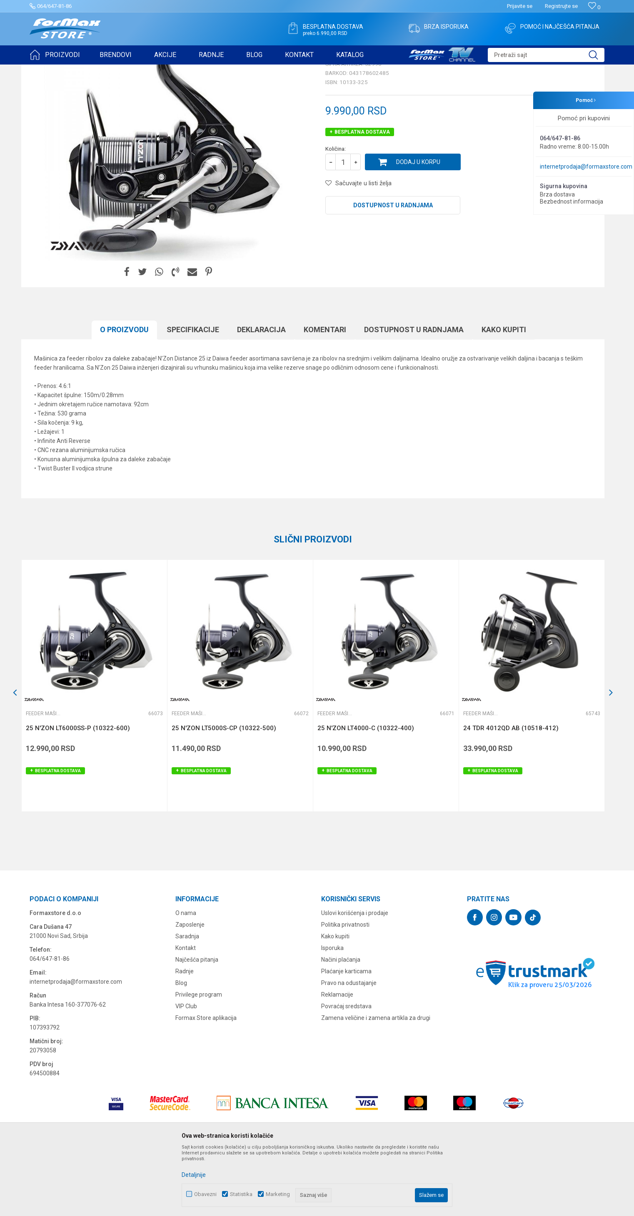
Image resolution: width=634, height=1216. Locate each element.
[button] (546, 55)
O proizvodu (124, 394)
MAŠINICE (105, 70)
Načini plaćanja (340, 1024)
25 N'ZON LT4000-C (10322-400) (365, 792)
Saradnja (187, 1000)
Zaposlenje (190, 989)
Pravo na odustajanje (349, 1047)
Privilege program (198, 1059)
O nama (185, 977)
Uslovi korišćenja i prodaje (354, 977)
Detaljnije (194, 1174)
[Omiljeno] (594, 7)
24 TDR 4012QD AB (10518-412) (511, 792)
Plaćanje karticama (346, 1035)
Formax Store (45, 70)
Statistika (241, 1194)
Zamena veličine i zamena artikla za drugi (375, 1082)
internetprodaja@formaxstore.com (586, 166)
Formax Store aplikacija (206, 1082)
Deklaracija (261, 394)
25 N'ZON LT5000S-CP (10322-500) (224, 792)
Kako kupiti (504, 394)
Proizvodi (76, 70)
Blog (181, 1047)
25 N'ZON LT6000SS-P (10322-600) (78, 792)
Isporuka (332, 1012)
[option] (94, 750)
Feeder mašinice (141, 70)
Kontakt (185, 1012)
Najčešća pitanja (196, 1024)
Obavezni (205, 1194)
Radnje (184, 1035)
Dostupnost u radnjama (393, 269)
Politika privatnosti (345, 989)
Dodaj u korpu (418, 226)
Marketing (278, 1194)
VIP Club (186, 1070)
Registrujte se (561, 6)
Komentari (325, 394)
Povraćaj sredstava (346, 1070)
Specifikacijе (193, 394)
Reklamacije (337, 1059)
